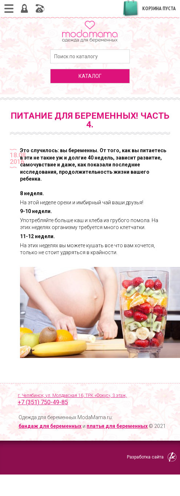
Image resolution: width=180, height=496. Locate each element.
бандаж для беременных (50, 426)
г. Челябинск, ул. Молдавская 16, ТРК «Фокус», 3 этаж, (94, 400)
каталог (90, 76)
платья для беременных (117, 426)
